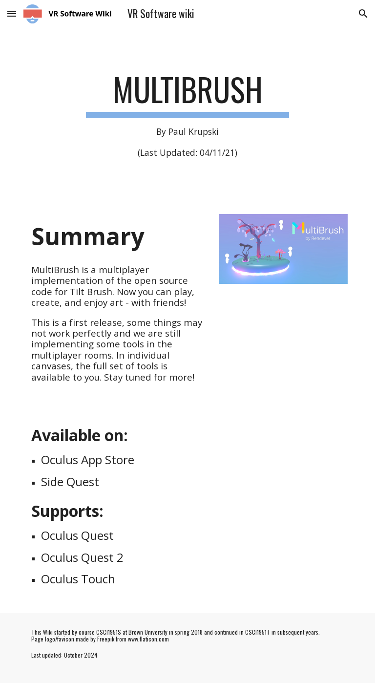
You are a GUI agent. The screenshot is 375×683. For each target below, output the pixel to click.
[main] (187, 114)
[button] (11, 13)
